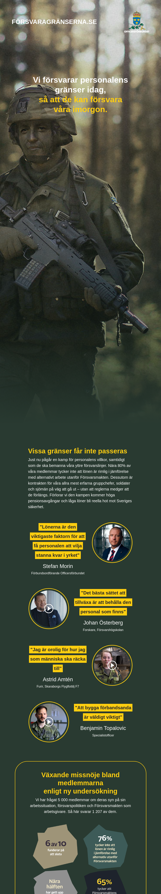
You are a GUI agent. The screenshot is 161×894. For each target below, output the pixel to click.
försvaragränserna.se (54, 21)
